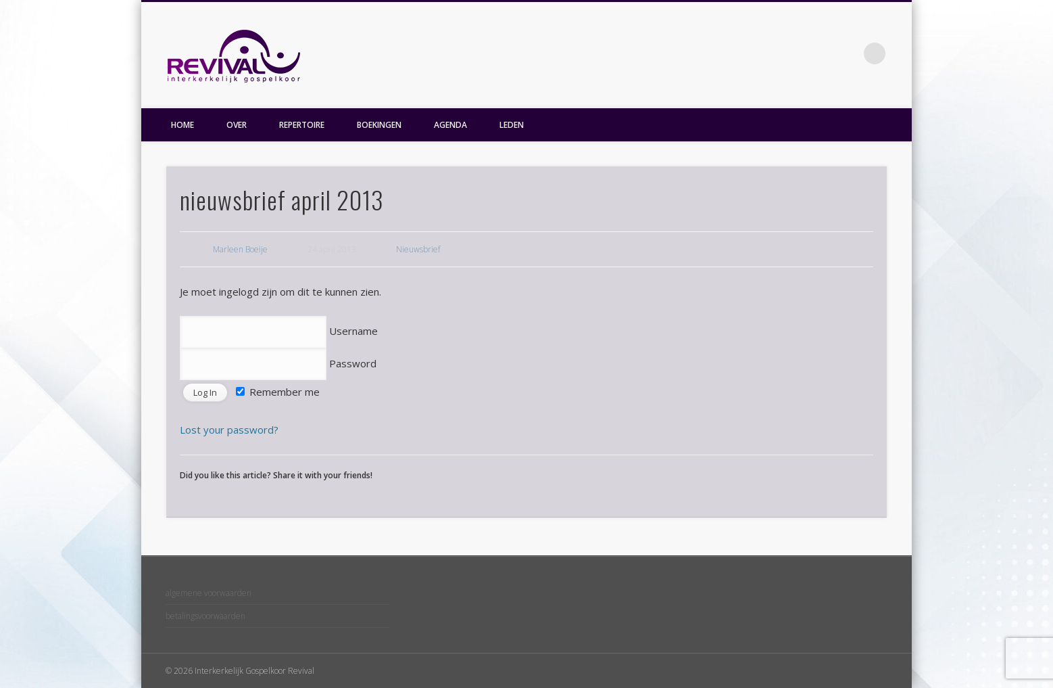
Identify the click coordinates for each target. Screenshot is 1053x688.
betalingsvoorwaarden (205, 616)
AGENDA (450, 125)
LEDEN (511, 125)
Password (278, 363)
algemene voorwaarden (208, 593)
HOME (182, 125)
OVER (236, 125)
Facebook (847, 53)
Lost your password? (229, 429)
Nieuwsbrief (418, 249)
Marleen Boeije (240, 249)
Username (279, 331)
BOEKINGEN (379, 125)
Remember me (278, 391)
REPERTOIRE (301, 125)
